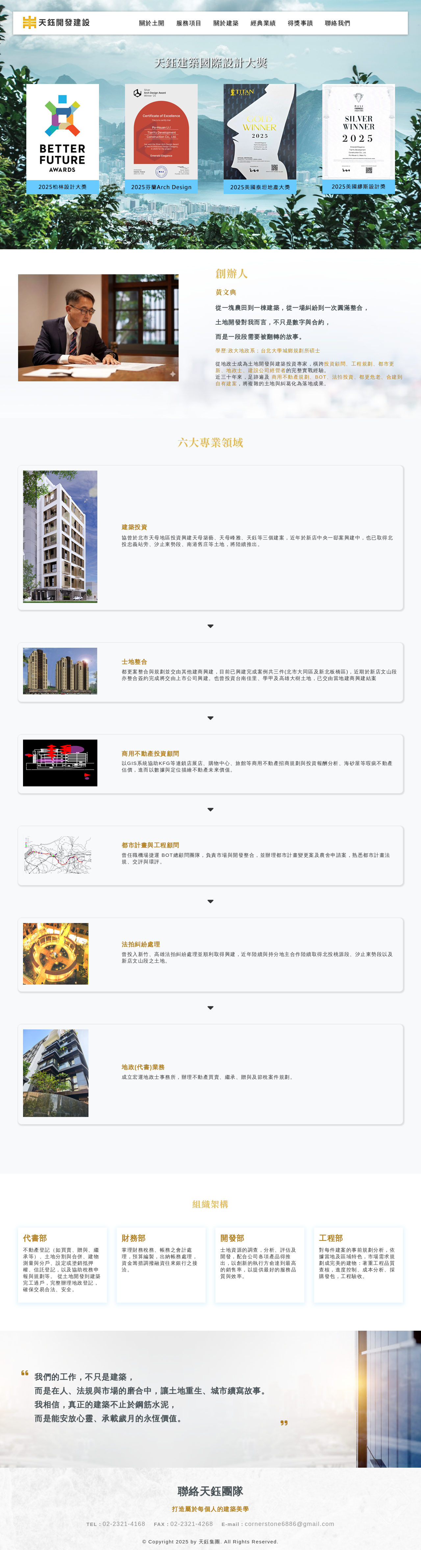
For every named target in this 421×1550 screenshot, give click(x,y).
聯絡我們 (338, 23)
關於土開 (152, 23)
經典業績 (263, 23)
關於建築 (226, 23)
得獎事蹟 (300, 23)
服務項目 (189, 23)
